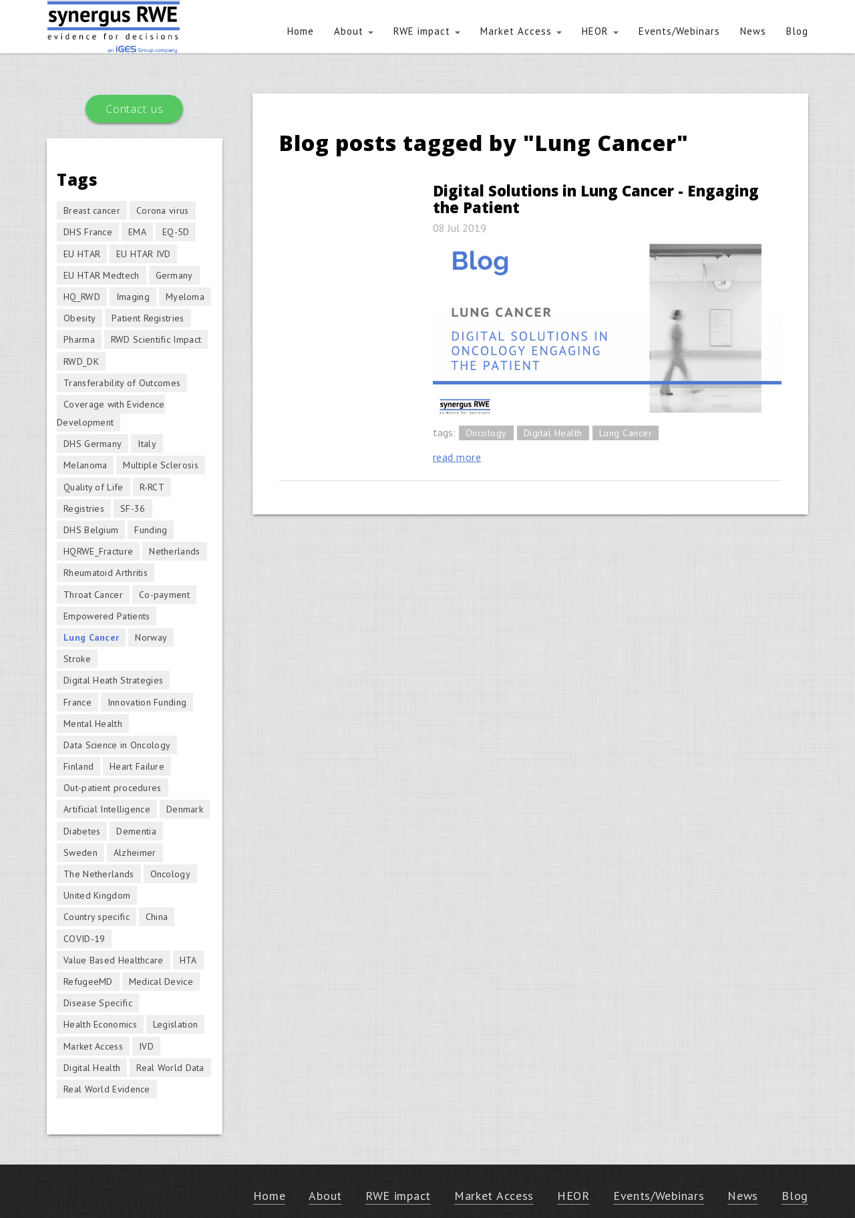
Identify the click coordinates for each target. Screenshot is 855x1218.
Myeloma (185, 297)
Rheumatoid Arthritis (105, 573)
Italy (147, 444)
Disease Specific (97, 1003)
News (753, 31)
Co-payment (164, 595)
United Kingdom (96, 895)
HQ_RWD (81, 297)
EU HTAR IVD (143, 254)
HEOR (600, 31)
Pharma (79, 339)
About (353, 31)
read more (457, 457)
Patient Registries (148, 318)
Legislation (175, 1024)
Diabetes (81, 831)
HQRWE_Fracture (98, 551)
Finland (78, 766)
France (77, 702)
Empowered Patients (106, 616)
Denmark (184, 809)
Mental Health (92, 724)
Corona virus (162, 210)
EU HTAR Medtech (101, 275)
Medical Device (161, 981)
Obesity (79, 318)
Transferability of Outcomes (121, 383)
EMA (137, 232)
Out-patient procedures (112, 788)
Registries (83, 508)
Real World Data (170, 1068)
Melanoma (85, 465)
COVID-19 (84, 939)
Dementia (136, 831)
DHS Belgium (90, 530)
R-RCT (152, 487)
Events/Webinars (679, 31)
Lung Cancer (626, 433)
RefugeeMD (88, 981)
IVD (146, 1046)
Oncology (486, 433)
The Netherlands (98, 874)
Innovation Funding (147, 702)
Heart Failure (137, 766)
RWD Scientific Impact (156, 339)
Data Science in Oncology (116, 745)
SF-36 (133, 508)
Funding (150, 530)
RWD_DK (81, 361)
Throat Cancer (93, 595)
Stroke (77, 659)
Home (300, 31)
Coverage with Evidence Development (111, 413)
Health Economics (100, 1024)
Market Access (521, 31)
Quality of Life (93, 487)
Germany (174, 275)
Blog (797, 31)
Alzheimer (135, 853)
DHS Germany (92, 444)
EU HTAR (81, 254)
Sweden (80, 853)
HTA (188, 960)
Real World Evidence (106, 1089)
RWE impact (426, 31)
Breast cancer (91, 210)
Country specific (96, 917)
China (157, 917)
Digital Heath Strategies (113, 680)
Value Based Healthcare (113, 960)
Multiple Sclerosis (160, 465)
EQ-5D (176, 232)
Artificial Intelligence (106, 809)
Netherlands (174, 551)
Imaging (133, 297)
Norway (151, 637)
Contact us (134, 109)
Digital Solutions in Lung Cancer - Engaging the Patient (596, 198)
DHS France (87, 232)
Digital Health (553, 433)
